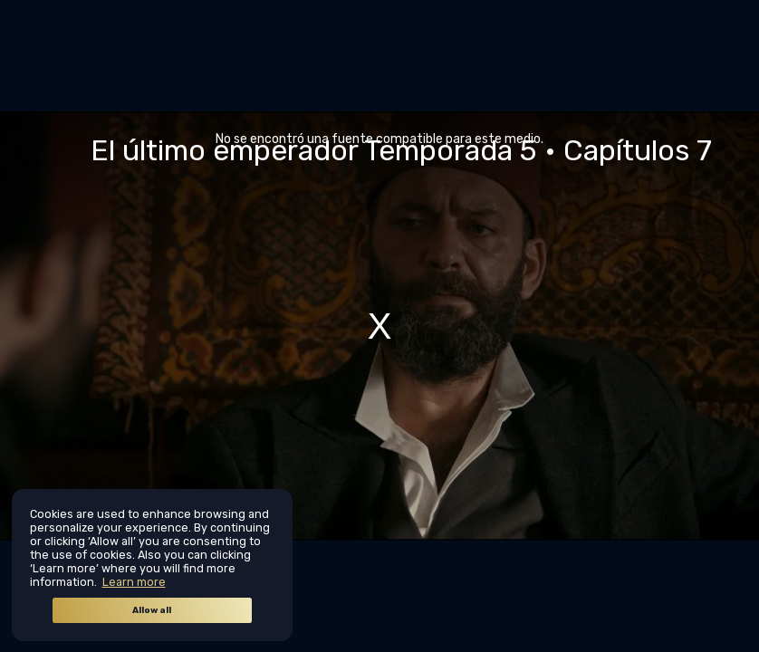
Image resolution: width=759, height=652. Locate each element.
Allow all (151, 610)
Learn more (134, 582)
